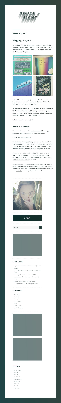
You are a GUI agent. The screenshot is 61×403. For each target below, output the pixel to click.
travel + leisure (18, 301)
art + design (17, 294)
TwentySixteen (25, 111)
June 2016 (16, 386)
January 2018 (17, 370)
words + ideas (17, 305)
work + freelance (18, 308)
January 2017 (17, 381)
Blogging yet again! (22, 40)
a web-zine (19, 170)
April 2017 (17, 377)
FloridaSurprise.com (18, 164)
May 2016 (16, 388)
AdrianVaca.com (17, 153)
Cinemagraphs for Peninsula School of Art (25, 274)
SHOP (27, 218)
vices (15, 303)
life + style (17, 299)
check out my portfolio (36, 131)
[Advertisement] (27, 245)
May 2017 (16, 374)
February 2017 (18, 379)
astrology (16, 296)
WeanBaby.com (16, 142)
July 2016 (16, 383)
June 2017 (16, 372)
